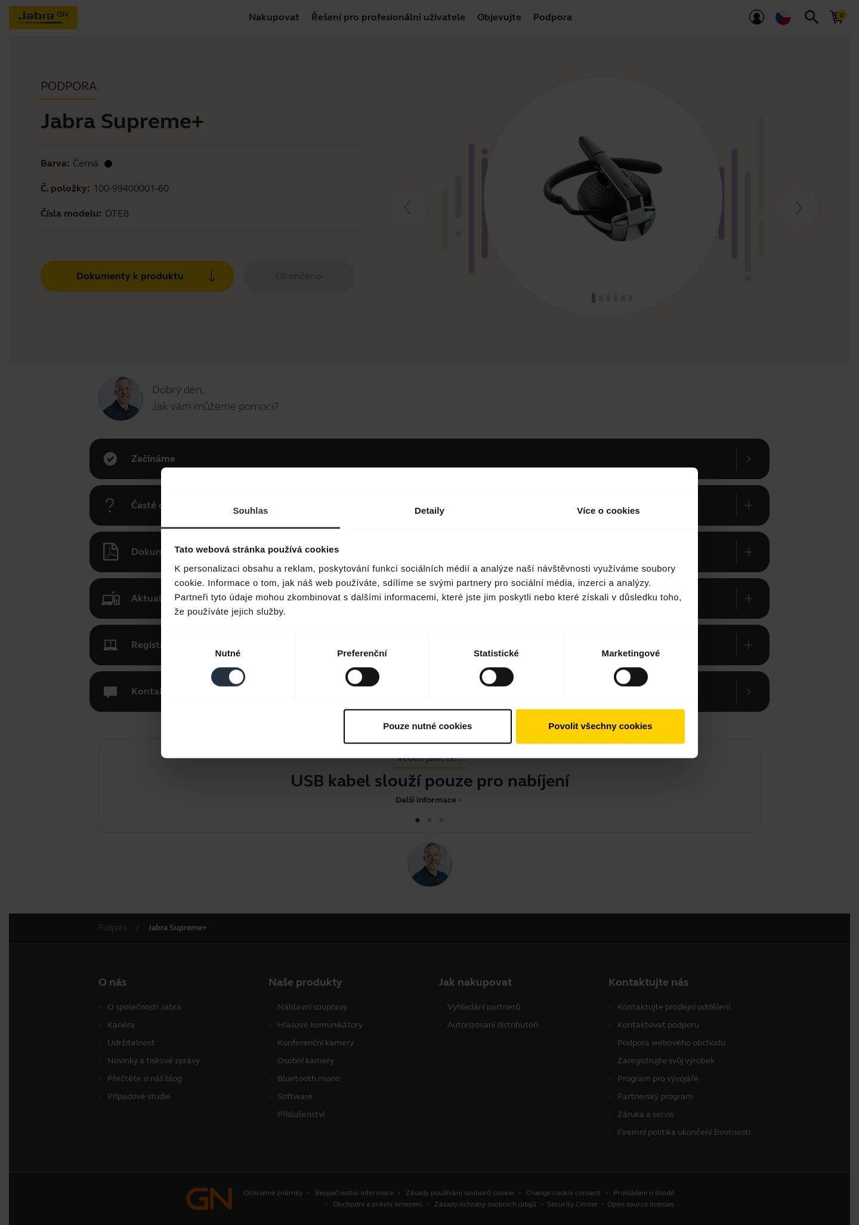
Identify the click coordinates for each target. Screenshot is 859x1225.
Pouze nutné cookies (427, 726)
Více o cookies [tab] (608, 510)
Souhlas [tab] (250, 510)
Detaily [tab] (429, 510)
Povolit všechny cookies (600, 726)
